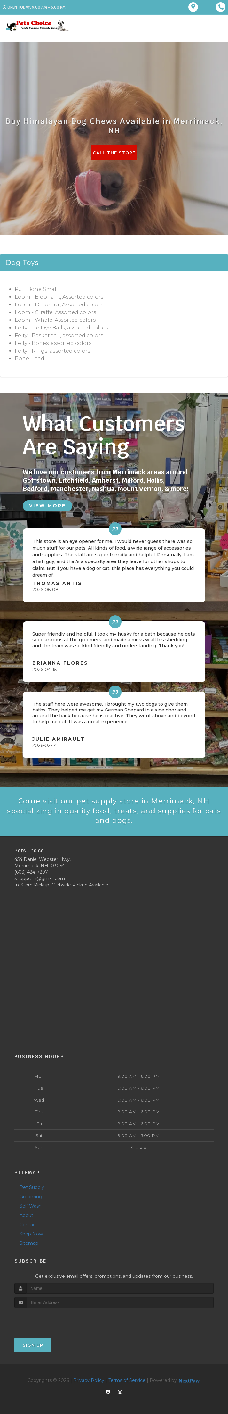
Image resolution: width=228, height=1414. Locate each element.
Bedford (35, 489)
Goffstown (39, 480)
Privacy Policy (88, 1380)
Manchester (70, 489)
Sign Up (33, 1345)
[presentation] (48, 1320)
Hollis (155, 480)
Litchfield (74, 480)
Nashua (103, 489)
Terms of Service (126, 1380)
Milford (133, 480)
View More (47, 506)
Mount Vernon (139, 489)
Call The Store (114, 152)
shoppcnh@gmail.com (39, 878)
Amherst (105, 480)
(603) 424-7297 (31, 872)
